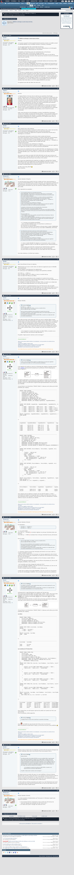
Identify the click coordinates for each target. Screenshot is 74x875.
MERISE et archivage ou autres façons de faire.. (23, 21)
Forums (7, 1)
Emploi (40, 1)
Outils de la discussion (46, 33)
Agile (35, 5)
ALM (28, 3)
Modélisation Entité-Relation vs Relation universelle (29, 345)
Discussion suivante (36, 824)
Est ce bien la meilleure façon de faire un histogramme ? (15, 847)
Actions (11, 10)
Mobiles (65, 3)
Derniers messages (4, 10)
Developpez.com (49, 856)
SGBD (57, 3)
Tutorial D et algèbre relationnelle (25, 343)
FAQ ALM (37, 7)
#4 (57, 174)
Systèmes (70, 3)
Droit (51, 1)
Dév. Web (41, 3)
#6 (57, 295)
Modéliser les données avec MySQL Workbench (28, 347)
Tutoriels (13, 1)
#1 (57, 35)
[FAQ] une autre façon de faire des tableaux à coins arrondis (21, 841)
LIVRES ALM (47, 7)
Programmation (51, 3)
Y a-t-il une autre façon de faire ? (10, 838)
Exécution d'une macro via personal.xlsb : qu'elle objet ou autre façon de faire (20, 835)
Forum (5, 13)
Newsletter (34, 1)
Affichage (55, 33)
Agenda (19, 10)
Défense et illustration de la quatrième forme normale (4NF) (31, 344)
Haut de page (55, 856)
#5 (57, 259)
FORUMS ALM (23, 7)
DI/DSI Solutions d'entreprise (14, 3)
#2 (57, 88)
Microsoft (33, 3)
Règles (27, 10)
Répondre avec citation (46, 85)
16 (12, 320)
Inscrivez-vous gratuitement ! (28, 8)
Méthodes (27, 13)
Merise (38, 5)
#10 (57, 745)
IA (25, 3)
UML (43, 5)
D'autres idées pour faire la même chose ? (12, 844)
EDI (45, 3)
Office (60, 3)
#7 (57, 354)
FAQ (19, 1)
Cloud (22, 3)
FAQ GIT (41, 7)
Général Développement (14, 13)
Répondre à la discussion (9, 19)
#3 (57, 123)
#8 (57, 517)
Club (55, 1)
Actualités (11, 816)
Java (37, 3)
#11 (57, 790)
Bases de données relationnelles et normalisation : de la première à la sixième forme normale (36, 342)
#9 (57, 577)
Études (46, 1)
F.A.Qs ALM (34, 816)
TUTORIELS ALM (30, 7)
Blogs (23, 1)
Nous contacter (42, 856)
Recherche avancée (69, 10)
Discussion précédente (25, 824)
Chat (27, 1)
